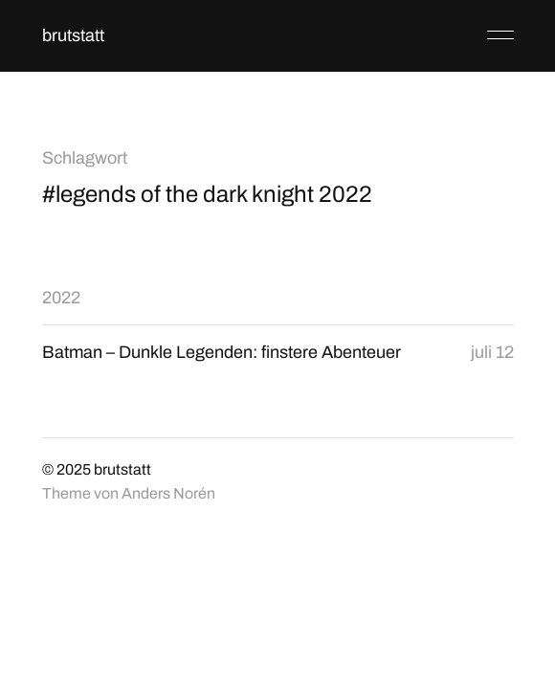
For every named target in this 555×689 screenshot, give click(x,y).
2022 (61, 297)
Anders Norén (168, 493)
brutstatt (73, 35)
